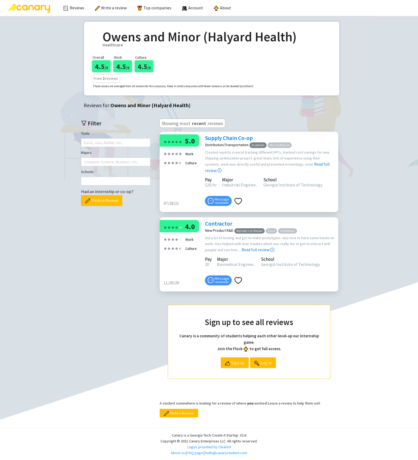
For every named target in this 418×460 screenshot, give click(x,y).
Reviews (73, 7)
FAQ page (195, 452)
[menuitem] (74, 8)
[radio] (165, 141)
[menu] (218, 8)
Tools (85, 133)
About (222, 7)
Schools (87, 171)
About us (178, 452)
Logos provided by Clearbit (209, 447)
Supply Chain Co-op (229, 138)
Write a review (111, 7)
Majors (86, 152)
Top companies (154, 7)
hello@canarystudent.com (226, 452)
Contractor (218, 223)
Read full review (258, 249)
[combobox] (84, 142)
